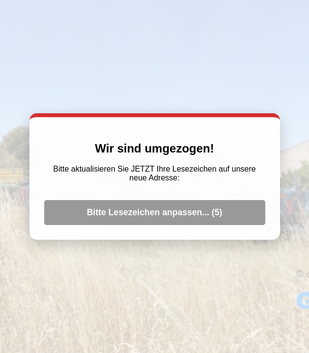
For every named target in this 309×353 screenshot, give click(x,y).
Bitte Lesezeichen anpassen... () (155, 212)
